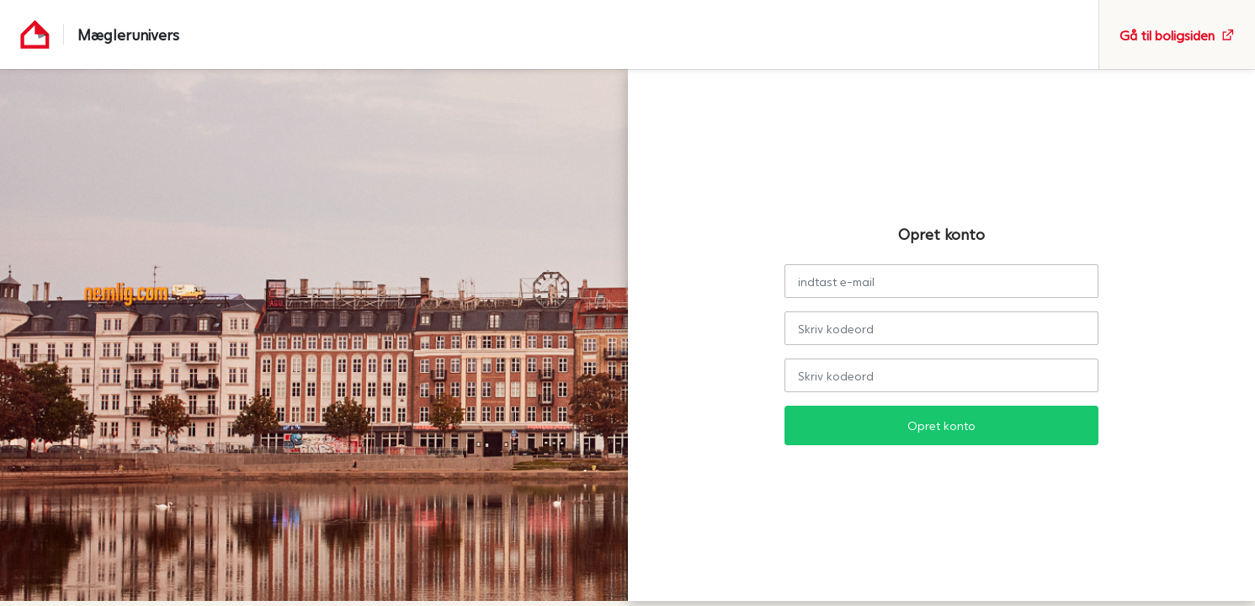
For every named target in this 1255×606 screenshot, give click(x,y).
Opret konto (941, 425)
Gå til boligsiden (1177, 35)
